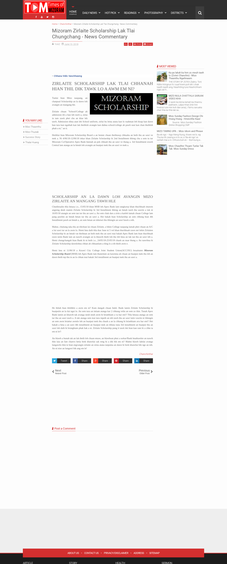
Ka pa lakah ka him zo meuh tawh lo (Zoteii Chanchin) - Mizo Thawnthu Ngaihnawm (186, 75)
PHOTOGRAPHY (153, 12)
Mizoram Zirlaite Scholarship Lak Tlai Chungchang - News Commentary (93, 34)
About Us (73, 553)
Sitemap (154, 553)
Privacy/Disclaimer (116, 553)
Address (139, 553)
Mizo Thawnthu (33, 126)
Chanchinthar (146, 354)
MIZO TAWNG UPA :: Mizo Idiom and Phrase (180, 131)
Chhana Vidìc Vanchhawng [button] (68, 76)
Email (148, 44)
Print (137, 44)
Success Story (32, 137)
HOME (73, 12)
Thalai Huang (32, 142)
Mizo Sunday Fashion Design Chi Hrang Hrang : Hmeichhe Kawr (186, 117)
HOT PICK (110, 12)
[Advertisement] (102, 61)
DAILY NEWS (89, 12)
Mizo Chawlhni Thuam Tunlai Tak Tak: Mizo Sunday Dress (186, 147)
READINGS (130, 12)
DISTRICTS (177, 12)
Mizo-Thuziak (32, 132)
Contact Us (91, 553)
